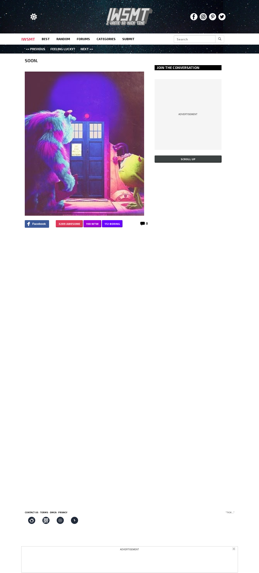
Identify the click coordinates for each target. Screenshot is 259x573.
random (63, 39)
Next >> (87, 49)
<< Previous (35, 49)
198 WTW (92, 223)
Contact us (31, 512)
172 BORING (112, 223)
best (46, 39)
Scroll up (188, 159)
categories (106, 39)
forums (83, 39)
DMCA (53, 512)
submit (128, 39)
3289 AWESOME (69, 223)
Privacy (62, 512)
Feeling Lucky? (62, 49)
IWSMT (28, 39)
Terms (44, 512)
